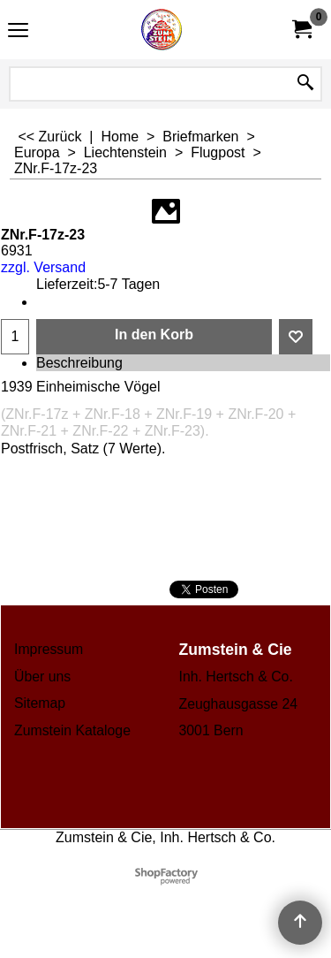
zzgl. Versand (43, 267)
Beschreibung (79, 362)
